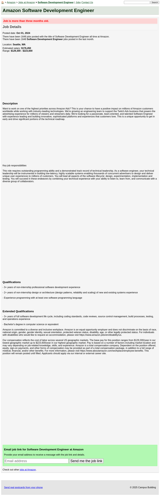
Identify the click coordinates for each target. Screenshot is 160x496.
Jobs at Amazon (26, 2)
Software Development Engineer (56, 2)
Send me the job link (86, 461)
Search (155, 2)
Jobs (78, 2)
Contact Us (87, 2)
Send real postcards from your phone (23, 487)
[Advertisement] (80, 78)
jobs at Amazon (28, 469)
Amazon (11, 2)
